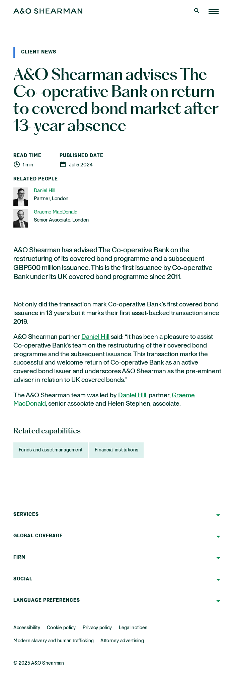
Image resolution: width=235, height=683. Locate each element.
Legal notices (133, 628)
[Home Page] (214, 11)
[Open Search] (197, 11)
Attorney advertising (122, 641)
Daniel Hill (95, 337)
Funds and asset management (50, 450)
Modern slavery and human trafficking (53, 641)
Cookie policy (61, 628)
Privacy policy (97, 628)
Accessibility (26, 628)
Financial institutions (116, 450)
